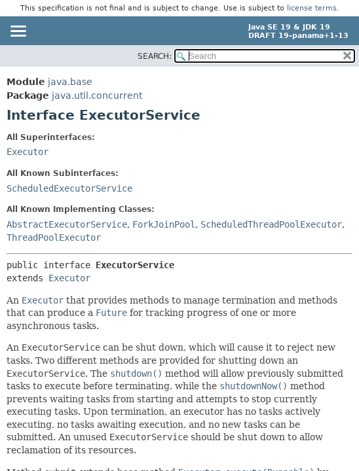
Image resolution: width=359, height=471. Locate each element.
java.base (70, 82)
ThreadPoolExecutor (54, 237)
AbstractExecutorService (67, 224)
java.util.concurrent (97, 95)
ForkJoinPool (163, 224)
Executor (27, 152)
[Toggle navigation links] (18, 32)
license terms (312, 8)
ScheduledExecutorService (69, 188)
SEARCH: (155, 56)
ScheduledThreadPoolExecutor (271, 224)
